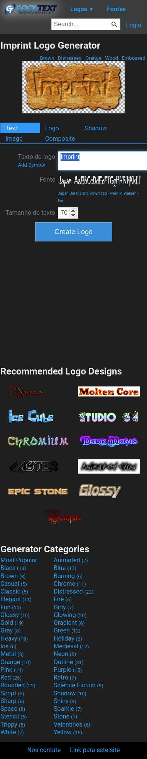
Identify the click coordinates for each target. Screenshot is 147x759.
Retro (65, 677)
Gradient (69, 622)
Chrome (70, 583)
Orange (93, 58)
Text (11, 128)
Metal (12, 654)
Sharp (12, 701)
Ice (8, 646)
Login (133, 25)
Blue (65, 568)
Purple (68, 669)
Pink (11, 669)
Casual (13, 583)
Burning (68, 576)
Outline (69, 662)
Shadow (96, 128)
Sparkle (68, 708)
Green (67, 630)
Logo (52, 128)
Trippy (12, 724)
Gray (10, 630)
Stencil (13, 716)
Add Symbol (31, 165)
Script (12, 693)
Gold (12, 622)
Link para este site (95, 750)
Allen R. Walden (123, 193)
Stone (65, 716)
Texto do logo (36, 160)
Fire (63, 599)
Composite (60, 138)
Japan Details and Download (82, 193)
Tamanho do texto (30, 212)
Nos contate (44, 750)
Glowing (70, 615)
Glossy (15, 615)
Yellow (68, 732)
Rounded (17, 685)
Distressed (70, 58)
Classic (14, 591)
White (12, 732)
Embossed (133, 58)
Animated (71, 560)
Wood (111, 58)
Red (11, 677)
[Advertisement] (74, 303)
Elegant (16, 599)
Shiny (65, 701)
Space (12, 708)
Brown (47, 58)
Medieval (71, 646)
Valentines (72, 724)
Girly (64, 607)
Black (13, 568)
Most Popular (18, 560)
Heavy (14, 638)
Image (14, 138)
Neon (65, 654)
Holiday (68, 638)
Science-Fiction (78, 685)
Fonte (47, 179)
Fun (61, 201)
